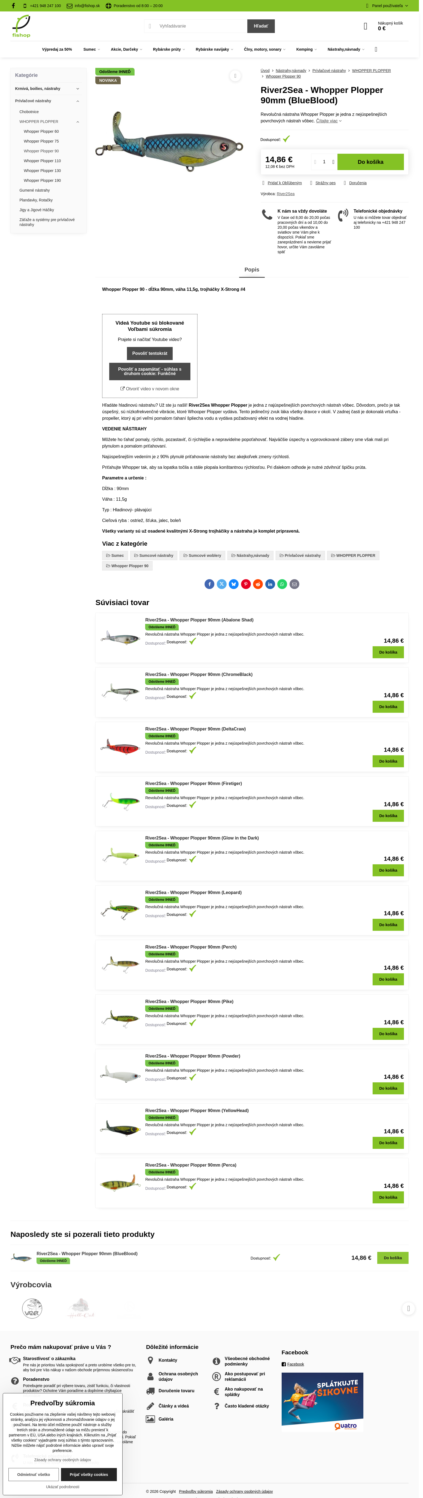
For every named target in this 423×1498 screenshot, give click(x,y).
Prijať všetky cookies (89, 1474)
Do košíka (371, 162)
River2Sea (285, 194)
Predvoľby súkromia (196, 1491)
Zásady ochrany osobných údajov (244, 1491)
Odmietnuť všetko (33, 1474)
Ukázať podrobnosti (62, 1487)
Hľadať (261, 26)
